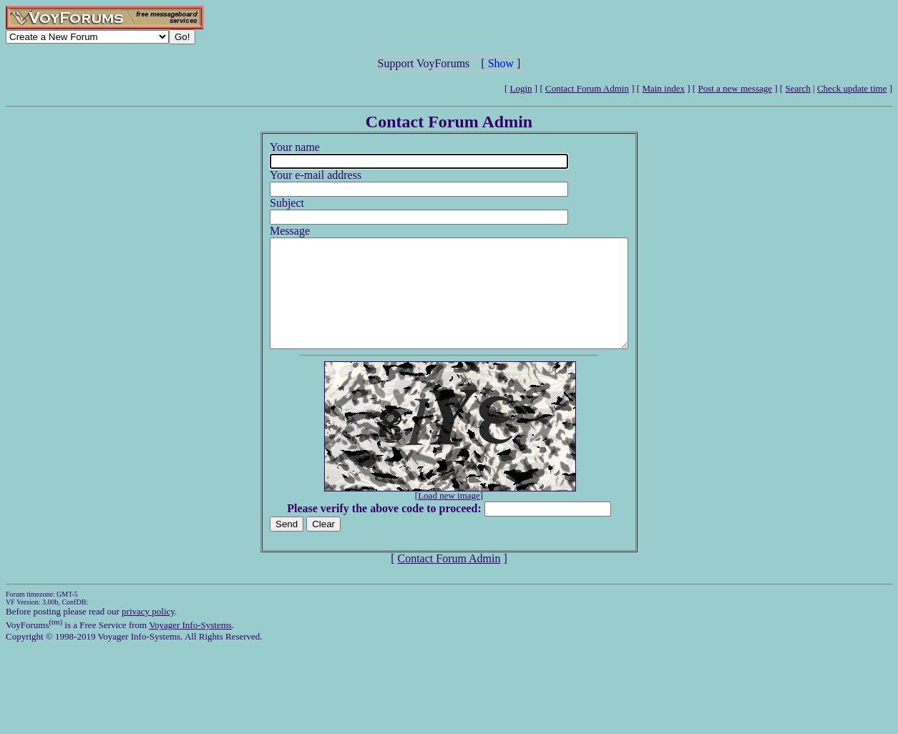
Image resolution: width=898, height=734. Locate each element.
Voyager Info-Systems (190, 646)
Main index (663, 88)
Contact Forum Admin (587, 88)
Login (521, 88)
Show (501, 63)
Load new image (449, 517)
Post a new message (735, 88)
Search (797, 88)
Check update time (852, 88)
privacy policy (148, 632)
